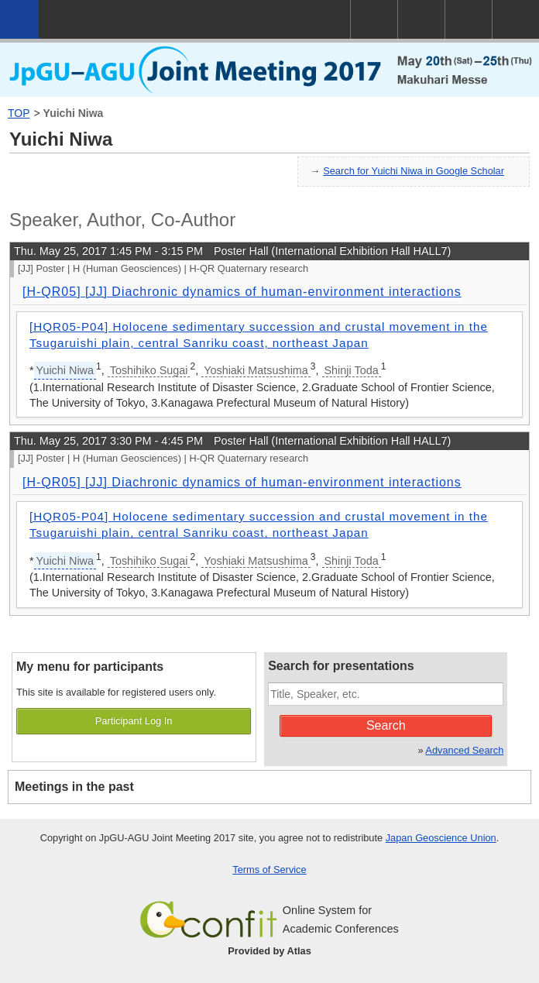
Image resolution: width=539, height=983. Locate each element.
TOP (19, 113)
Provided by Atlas (269, 951)
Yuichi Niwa (73, 113)
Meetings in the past (74, 786)
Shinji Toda (351, 370)
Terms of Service (269, 869)
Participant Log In (134, 721)
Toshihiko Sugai (149, 370)
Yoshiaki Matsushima (256, 370)
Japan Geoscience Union (441, 838)
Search (386, 725)
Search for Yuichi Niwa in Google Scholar (413, 171)
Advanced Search (464, 750)
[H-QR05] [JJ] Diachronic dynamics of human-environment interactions (242, 291)
